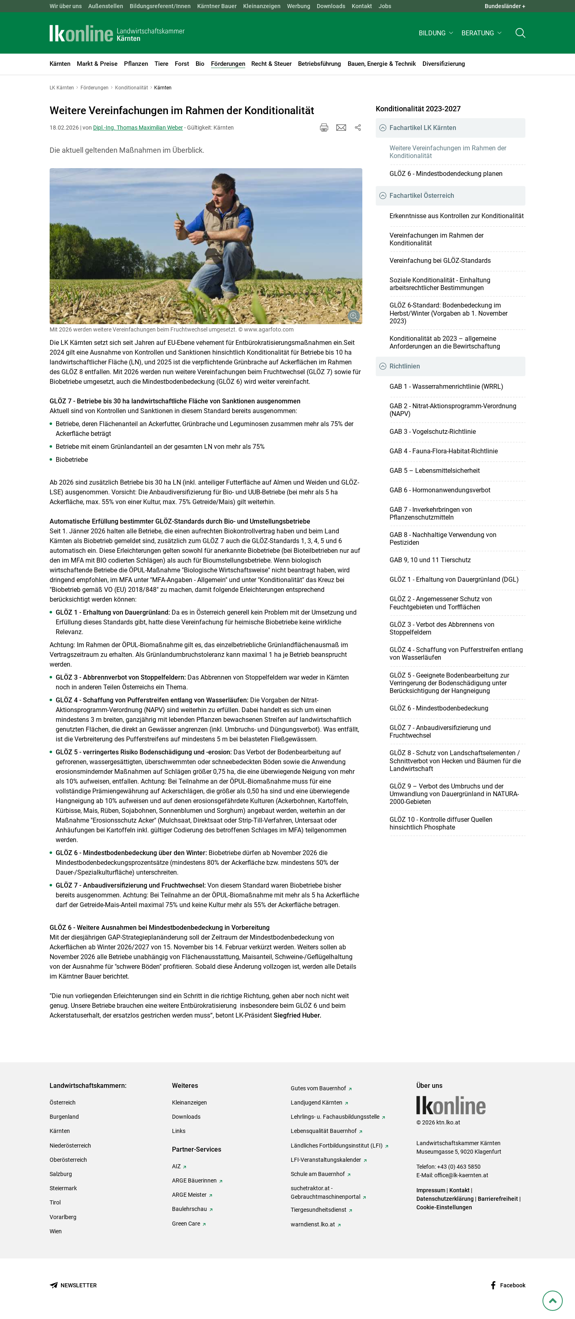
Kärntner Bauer (217, 6)
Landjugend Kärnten (316, 1102)
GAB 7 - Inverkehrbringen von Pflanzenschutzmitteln (431, 513)
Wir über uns (66, 6)
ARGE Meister (189, 1194)
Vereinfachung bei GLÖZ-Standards (440, 260)
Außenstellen (105, 6)
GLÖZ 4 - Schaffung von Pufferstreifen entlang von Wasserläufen (456, 653)
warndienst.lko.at (313, 1224)
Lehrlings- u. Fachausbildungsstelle (335, 1116)
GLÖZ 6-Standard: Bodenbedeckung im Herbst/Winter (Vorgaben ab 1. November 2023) (448, 313)
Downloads (331, 6)
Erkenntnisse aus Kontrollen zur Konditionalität (457, 216)
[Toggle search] (520, 35)
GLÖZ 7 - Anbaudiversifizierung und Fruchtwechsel (440, 731)
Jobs (385, 6)
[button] (437, 35)
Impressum (430, 1190)
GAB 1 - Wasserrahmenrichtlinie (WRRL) (446, 386)
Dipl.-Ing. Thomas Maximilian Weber (138, 127)
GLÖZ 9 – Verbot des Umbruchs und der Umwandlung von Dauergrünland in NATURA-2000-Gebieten (454, 794)
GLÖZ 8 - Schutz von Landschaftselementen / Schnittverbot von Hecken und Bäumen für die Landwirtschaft (455, 760)
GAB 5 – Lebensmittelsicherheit (435, 470)
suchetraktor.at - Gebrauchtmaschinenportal (325, 1192)
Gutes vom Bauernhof (318, 1088)
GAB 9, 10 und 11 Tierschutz (430, 560)
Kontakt (362, 6)
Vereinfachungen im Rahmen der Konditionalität (437, 239)
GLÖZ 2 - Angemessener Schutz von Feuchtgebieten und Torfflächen (441, 603)
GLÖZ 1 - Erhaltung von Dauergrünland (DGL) (454, 579)
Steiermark (63, 1188)
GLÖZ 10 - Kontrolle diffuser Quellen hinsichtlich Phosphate (441, 823)
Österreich (63, 1102)
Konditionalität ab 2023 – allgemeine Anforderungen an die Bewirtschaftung (445, 342)
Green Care (186, 1223)
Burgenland (64, 1116)
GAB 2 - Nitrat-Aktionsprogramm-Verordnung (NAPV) (453, 410)
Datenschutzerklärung (445, 1199)
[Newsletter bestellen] (73, 1285)
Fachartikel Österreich (422, 195)
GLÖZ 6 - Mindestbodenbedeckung (439, 708)
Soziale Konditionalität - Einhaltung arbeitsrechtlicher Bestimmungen (440, 284)
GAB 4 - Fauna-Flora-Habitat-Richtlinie (444, 451)
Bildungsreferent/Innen (160, 6)
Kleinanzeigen (262, 6)
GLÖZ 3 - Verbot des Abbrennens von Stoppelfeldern (442, 628)
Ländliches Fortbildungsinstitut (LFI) (337, 1145)
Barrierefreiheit (498, 1199)
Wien (56, 1231)
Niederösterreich (70, 1145)
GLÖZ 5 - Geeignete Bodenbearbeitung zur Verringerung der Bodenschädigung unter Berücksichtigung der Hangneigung (449, 683)
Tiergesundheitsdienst (318, 1209)
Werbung (298, 6)
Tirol (55, 1202)
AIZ (176, 1166)
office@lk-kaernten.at (461, 1175)
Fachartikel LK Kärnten (423, 128)
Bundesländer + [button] (505, 6)
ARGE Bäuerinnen (194, 1180)
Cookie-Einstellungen (444, 1207)
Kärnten (60, 1131)
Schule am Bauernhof (318, 1174)
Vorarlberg (63, 1217)
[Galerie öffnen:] (206, 246)
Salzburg (61, 1174)
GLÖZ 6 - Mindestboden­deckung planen (446, 174)
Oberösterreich (68, 1160)
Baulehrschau (189, 1209)
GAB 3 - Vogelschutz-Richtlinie (433, 431)
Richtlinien (405, 366)
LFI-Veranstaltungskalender (326, 1160)
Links (178, 1131)
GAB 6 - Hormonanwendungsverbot (440, 490)
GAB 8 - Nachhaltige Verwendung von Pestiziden (443, 538)
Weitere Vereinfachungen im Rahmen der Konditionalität (448, 152)
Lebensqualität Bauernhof (324, 1131)
